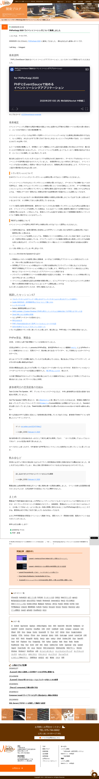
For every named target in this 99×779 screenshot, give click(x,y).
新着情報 (45, 751)
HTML (20, 635)
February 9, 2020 (34, 432)
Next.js (42, 638)
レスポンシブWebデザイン (19, 657)
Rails (60, 641)
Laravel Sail (78, 635)
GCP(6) (72, 604)
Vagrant (13, 648)
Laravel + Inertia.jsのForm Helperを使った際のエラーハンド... (48, 558)
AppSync (32, 626)
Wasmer (39, 648)
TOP (44, 746)
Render (76, 641)
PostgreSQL (36, 641)
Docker (35, 632)
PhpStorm (24, 641)
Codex (62, 629)
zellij (36, 651)
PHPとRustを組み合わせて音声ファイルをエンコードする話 (34, 323)
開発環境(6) (31, 607)
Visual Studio (22, 648)
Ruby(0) (39, 600)
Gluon (68, 632)
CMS (43, 629)
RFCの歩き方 (17, 320)
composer (76, 629)
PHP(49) (40, 597)
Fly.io (52, 632)
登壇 (18, 533)
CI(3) (77, 604)
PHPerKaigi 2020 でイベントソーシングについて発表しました (35, 30)
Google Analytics (76, 632)
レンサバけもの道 (18, 305)
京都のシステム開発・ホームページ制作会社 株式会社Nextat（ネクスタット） (33, 1)
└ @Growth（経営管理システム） (73, 751)
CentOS (21, 629)
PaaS (13, 641)
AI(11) (44, 610)
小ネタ (58, 657)
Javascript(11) (55, 600)
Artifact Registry (42, 626)
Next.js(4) (52, 607)
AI (12, 626)
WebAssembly (60, 648)
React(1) (64, 607)
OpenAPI (80, 638)
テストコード (42, 654)
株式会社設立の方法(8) (18, 600)
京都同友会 (33, 657)
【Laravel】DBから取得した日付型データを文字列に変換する (31, 672)
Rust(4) (60, 604)
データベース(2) (49, 597)
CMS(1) (57, 597)
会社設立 (41, 657)
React (65, 641)
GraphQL (14, 635)
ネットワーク (52, 654)
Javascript (44, 635)
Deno (23, 632)
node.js (53, 638)
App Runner (24, 626)
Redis (71, 641)
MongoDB (29, 638)
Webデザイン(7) (66, 597)
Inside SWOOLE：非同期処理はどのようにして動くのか (32, 302)
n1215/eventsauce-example (31, 114)
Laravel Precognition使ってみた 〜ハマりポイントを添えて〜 (38, 572)
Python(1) (48, 604)
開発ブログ (60, 1)
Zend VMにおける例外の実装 (22, 314)
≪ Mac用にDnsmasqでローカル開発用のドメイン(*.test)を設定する (26, 542)
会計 (47, 657)
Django (29, 632)
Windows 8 (21, 651)
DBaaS (13, 632)
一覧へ (48, 541)
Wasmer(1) (71, 607)
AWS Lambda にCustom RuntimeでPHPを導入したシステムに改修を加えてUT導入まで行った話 (47, 311)
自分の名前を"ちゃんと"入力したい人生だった (29, 327)
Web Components (49, 648)
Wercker (79, 648)
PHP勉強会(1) (15, 607)
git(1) (78, 607)
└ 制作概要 (66, 756)
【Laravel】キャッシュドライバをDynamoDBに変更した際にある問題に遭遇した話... (46, 580)
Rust (27, 645)
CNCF (48, 629)
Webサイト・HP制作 (67, 754)
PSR (43, 641)
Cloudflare (37, 629)
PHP (5, 27)
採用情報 (88, 1)
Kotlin (56, 635)
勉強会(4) (41, 604)
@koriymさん (44, 400)
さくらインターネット (47, 651)
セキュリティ (22, 654)
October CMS (66, 638)
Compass (68, 629)
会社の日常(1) (31, 600)
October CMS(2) (32, 604)
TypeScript (68, 645)
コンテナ (14, 654)
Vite (28, 648)
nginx (47, 638)
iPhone (33, 635)
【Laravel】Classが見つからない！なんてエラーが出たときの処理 (33, 680)
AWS (54, 626)
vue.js (33, 648)
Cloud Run (28, 629)
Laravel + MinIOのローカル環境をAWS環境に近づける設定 (47, 566)
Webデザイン (71, 648)
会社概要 (80, 1)
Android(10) (23, 597)
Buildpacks (76, 626)
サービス (68, 1)
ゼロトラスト (32, 654)
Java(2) (23, 610)
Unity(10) (24, 607)
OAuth (59, 638)
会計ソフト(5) (32, 597)
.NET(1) (54, 604)
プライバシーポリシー (50, 761)
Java (38, 635)
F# (48, 632)
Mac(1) (63, 600)
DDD (18, 632)
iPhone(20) (14, 597)
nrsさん (74, 347)
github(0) (29, 610)
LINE (85, 635)
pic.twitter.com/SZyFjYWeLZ (31, 426)
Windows (14, 651)
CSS (82, 629)
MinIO (23, 638)
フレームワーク (63, 654)
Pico (29, 641)
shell (36, 645)
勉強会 (52, 657)
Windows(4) (46, 600)
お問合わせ (96, 1)
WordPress (30, 651)
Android (16, 626)
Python (48, 641)
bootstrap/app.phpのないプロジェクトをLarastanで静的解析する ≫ (70, 542)
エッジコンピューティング (63, 651)
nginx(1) (74, 597)
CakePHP (14, 629)
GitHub (62, 632)
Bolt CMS (69, 626)
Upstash (80, 645)
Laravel (70, 635)
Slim (41, 645)
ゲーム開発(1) (15, 610)
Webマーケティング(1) (18, 604)
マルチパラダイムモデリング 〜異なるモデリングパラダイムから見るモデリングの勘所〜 (44, 299)
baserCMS (61, 626)
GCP (56, 632)
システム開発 (65, 749)
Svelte (61, 645)
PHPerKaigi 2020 (34, 41)
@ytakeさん (44, 403)
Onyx (74, 638)
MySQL (36, 638)
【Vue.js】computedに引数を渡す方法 (23, 687)
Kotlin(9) (39, 607)
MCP (17, 638)
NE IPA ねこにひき (53, 371)
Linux (13, 638)
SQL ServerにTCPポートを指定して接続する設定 (27, 703)
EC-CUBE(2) (70, 600)
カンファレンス (79, 651)
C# (83, 626)
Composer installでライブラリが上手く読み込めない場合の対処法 (33, 695)
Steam (46, 645)
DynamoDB (42, 632)
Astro (50, 626)
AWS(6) (66, 604)
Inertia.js (26, 635)
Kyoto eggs (63, 635)
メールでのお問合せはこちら (50, 737)
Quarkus (55, 641)
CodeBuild (55, 629)
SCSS (32, 645)
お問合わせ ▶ (17, 768)
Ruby (22, 645)
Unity (74, 645)
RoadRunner (15, 645)
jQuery (51, 635)
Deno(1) (58, 607)
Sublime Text (54, 645)
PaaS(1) (45, 607)
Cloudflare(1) (37, 610)
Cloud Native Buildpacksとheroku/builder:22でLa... (35, 576)
